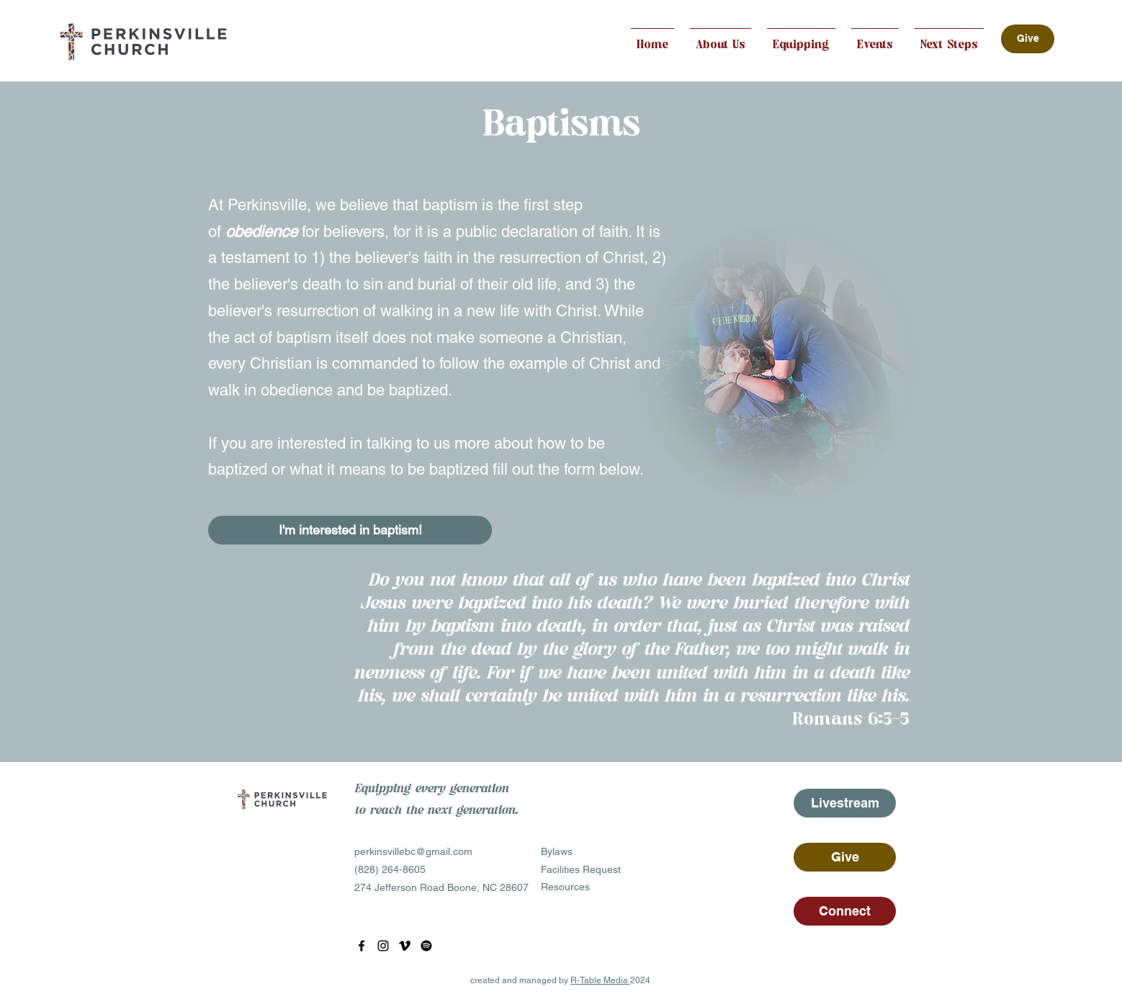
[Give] (1027, 38)
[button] (720, 39)
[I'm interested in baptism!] (350, 530)
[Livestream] (845, 803)
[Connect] (845, 911)
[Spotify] (426, 946)
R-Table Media (600, 980)
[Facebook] (361, 946)
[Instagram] (383, 946)
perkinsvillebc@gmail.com (413, 851)
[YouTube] (405, 946)
